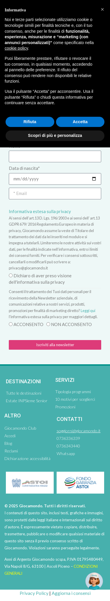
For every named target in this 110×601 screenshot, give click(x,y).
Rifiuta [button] (29, 121)
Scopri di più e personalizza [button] (55, 135)
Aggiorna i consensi (71, 593)
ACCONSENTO (28, 324)
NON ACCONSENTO (71, 324)
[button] (102, 9)
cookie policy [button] (16, 48)
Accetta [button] (80, 121)
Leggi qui (88, 310)
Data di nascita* (24, 168)
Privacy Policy (34, 593)
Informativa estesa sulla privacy (40, 211)
